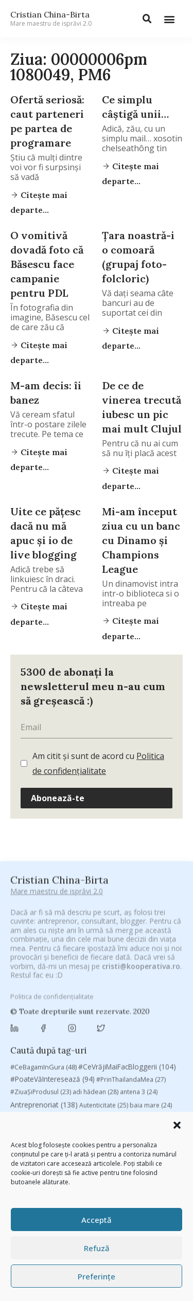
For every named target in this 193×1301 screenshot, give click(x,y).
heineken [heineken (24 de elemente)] (93, 1059)
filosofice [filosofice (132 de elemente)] (47, 1059)
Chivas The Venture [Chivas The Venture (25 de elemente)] (105, 1017)
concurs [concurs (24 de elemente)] (158, 1017)
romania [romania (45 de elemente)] (74, 1096)
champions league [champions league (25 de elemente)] (135, 1002)
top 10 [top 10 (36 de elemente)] (142, 1110)
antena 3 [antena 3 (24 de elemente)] (138, 952)
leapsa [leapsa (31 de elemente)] (130, 1059)
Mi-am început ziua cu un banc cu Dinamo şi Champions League (141, 540)
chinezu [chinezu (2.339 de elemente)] (39, 1016)
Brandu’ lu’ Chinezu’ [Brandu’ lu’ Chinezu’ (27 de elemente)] (44, 989)
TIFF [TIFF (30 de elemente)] (113, 1110)
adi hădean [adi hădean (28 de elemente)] (95, 952)
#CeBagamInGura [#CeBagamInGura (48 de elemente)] (43, 926)
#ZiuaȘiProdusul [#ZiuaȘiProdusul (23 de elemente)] (40, 952)
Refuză (97, 1248)
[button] (177, 1125)
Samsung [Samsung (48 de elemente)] (146, 1096)
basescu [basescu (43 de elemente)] (29, 977)
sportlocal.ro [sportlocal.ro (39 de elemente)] (35, 1110)
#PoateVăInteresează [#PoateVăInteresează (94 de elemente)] (52, 939)
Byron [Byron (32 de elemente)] (95, 989)
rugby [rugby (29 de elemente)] (109, 1096)
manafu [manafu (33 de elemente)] (54, 1072)
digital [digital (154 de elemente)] (76, 1046)
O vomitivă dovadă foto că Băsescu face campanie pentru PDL (46, 264)
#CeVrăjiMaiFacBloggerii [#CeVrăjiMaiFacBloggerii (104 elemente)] (127, 926)
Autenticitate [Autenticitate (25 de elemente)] (103, 965)
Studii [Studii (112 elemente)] (81, 1109)
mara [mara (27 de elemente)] (87, 1072)
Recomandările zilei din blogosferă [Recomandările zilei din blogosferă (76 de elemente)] (116, 1084)
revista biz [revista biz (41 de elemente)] (32, 1096)
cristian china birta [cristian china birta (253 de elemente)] (51, 1031)
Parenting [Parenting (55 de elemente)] (31, 1084)
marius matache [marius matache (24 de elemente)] (132, 1072)
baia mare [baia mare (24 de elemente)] (151, 965)
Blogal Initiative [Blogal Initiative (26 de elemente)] (79, 977)
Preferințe (96, 1276)
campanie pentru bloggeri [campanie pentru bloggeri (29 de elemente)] (55, 1002)
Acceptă (96, 1220)
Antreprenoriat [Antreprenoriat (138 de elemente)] (44, 965)
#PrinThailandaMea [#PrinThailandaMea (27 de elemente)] (131, 939)
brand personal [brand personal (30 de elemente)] (138, 977)
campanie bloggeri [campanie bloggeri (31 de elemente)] (146, 989)
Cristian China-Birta (51, 18)
